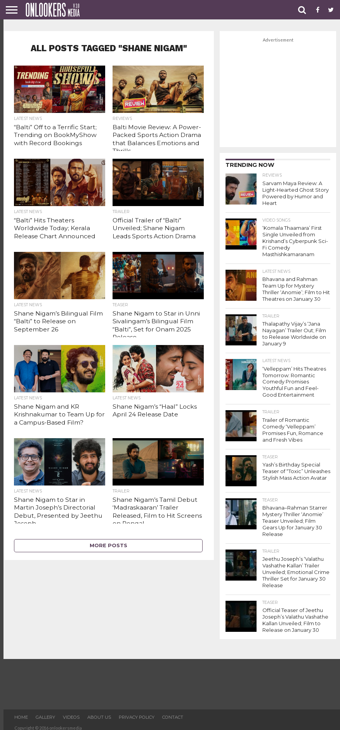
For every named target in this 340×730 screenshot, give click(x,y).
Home (21, 712)
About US (99, 712)
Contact (172, 712)
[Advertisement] (278, 92)
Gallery (45, 712)
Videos (71, 712)
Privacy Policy (136, 712)
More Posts (108, 545)
